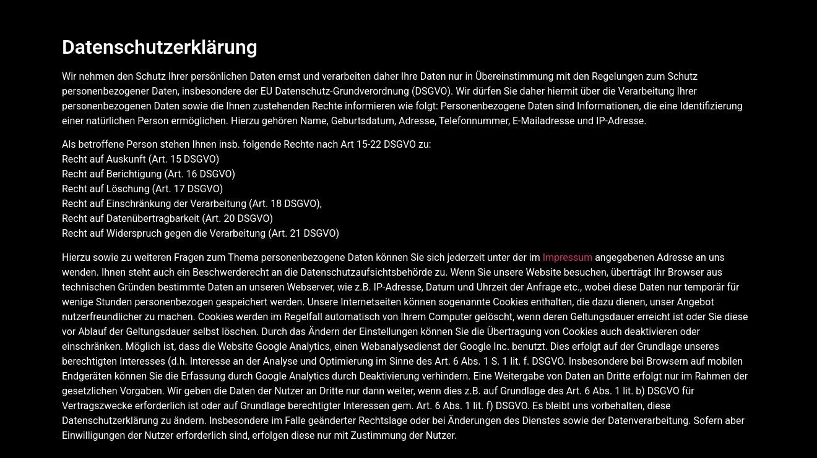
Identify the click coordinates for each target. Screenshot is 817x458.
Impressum (568, 257)
